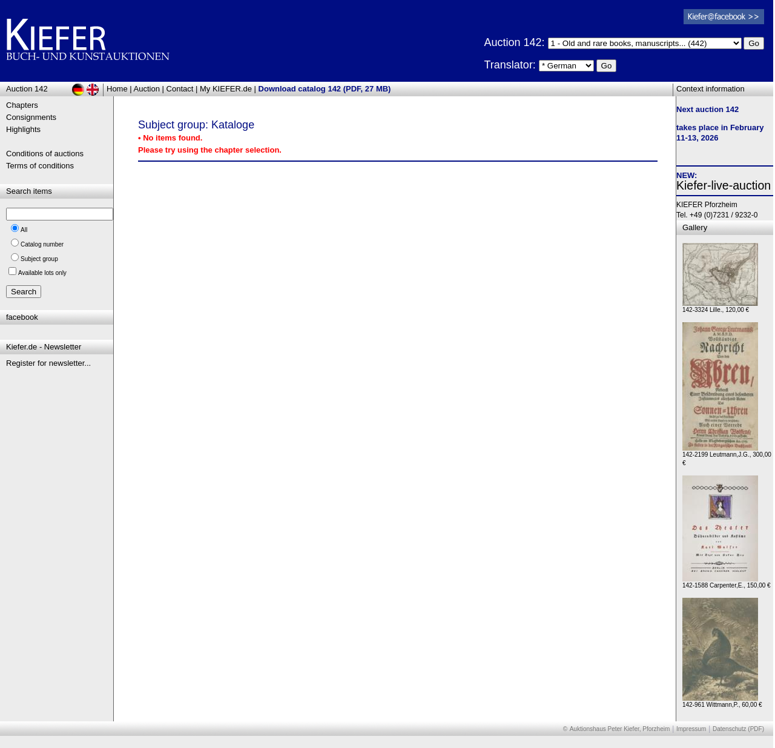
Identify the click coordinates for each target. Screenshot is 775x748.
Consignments (31, 117)
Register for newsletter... (48, 363)
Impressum (691, 729)
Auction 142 (27, 88)
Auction (147, 88)
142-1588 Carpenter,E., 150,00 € (726, 582)
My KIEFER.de (226, 88)
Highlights (23, 129)
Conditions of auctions (45, 153)
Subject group (39, 259)
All (24, 230)
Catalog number (42, 244)
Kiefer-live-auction (723, 185)
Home (117, 88)
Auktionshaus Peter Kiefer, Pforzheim (620, 729)
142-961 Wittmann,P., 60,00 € (722, 701)
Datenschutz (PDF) (738, 729)
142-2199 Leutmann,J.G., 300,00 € (726, 455)
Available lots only (42, 273)
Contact (180, 88)
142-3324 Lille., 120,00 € (720, 306)
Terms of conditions (40, 165)
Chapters (22, 105)
